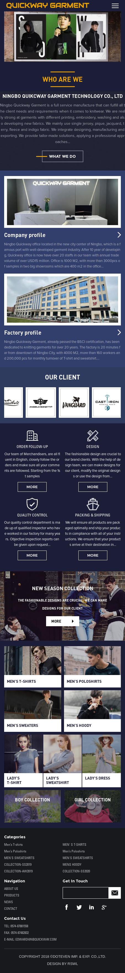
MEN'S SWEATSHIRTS (19, 858)
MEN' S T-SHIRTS (74, 844)
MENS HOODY (72, 864)
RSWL (73, 964)
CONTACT (10, 908)
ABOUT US (11, 888)
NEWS (8, 902)
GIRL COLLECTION (93, 799)
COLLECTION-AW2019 (18, 871)
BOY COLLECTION (32, 799)
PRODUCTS (11, 895)
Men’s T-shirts (13, 844)
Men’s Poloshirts (15, 851)
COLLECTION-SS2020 (76, 871)
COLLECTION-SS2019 (17, 864)
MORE (32, 487)
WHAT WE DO (62, 156)
